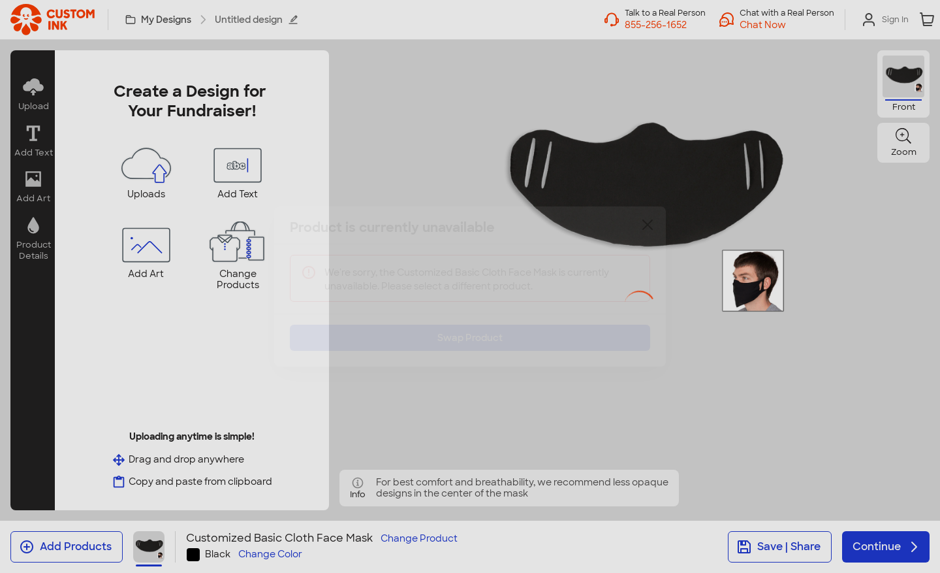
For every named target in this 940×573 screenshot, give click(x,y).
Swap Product (470, 328)
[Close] (647, 234)
